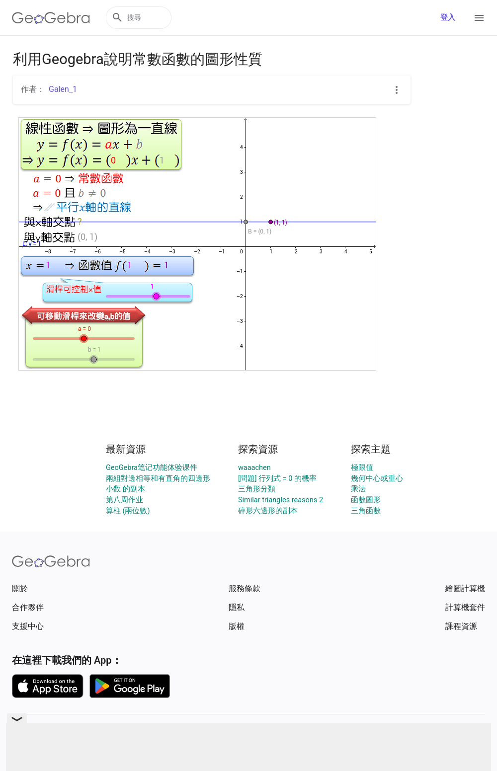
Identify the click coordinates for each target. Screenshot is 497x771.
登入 (447, 17)
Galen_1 (63, 89)
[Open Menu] (479, 18)
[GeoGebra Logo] (51, 18)
